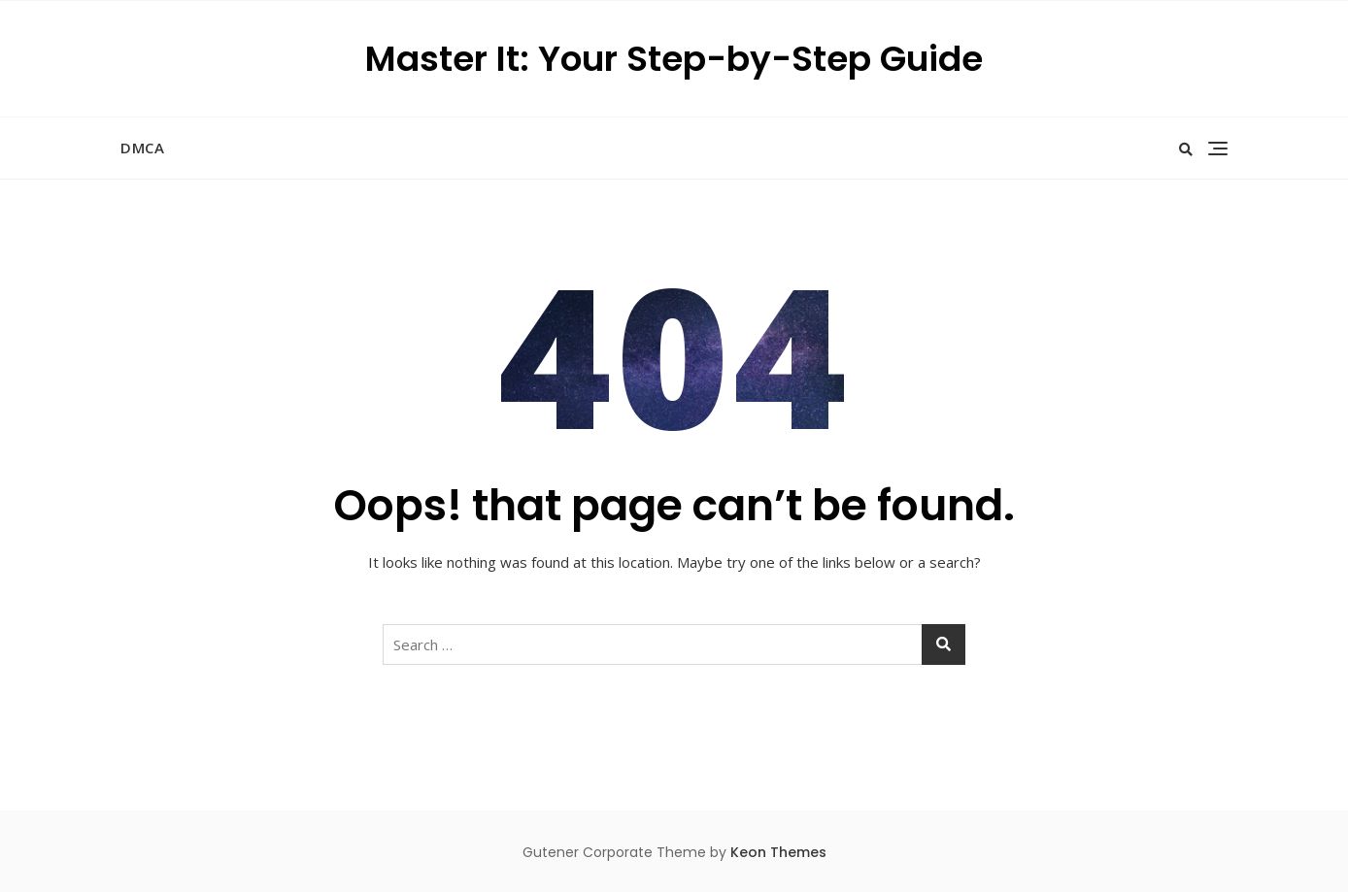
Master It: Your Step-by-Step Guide (674, 58)
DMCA (142, 147)
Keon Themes (778, 852)
